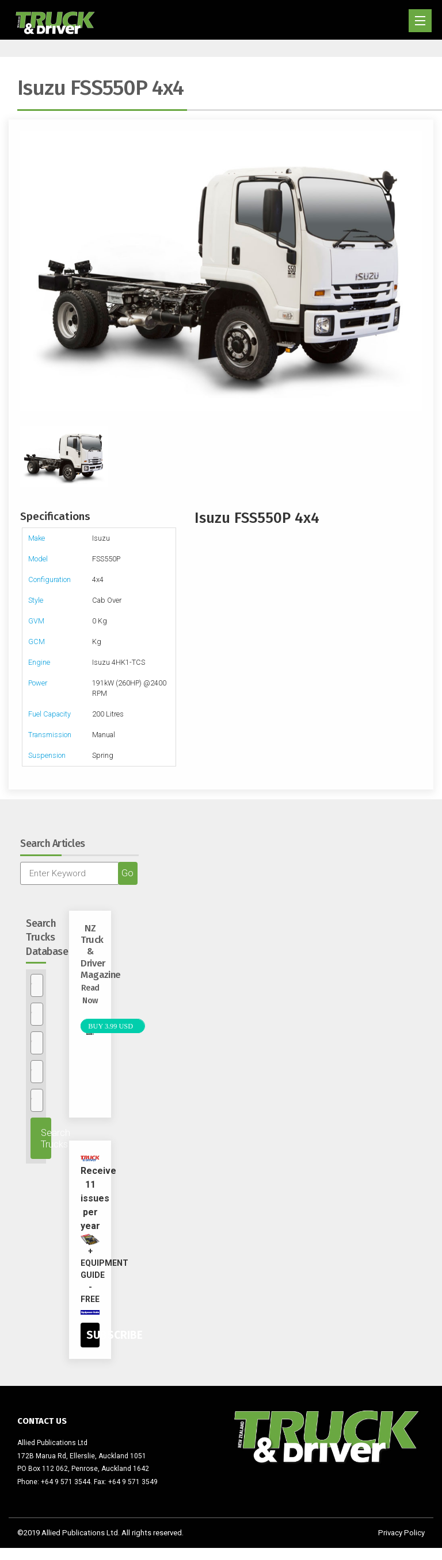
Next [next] (416, 271)
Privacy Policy (401, 1532)
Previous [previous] (26, 271)
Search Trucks (46, 1138)
